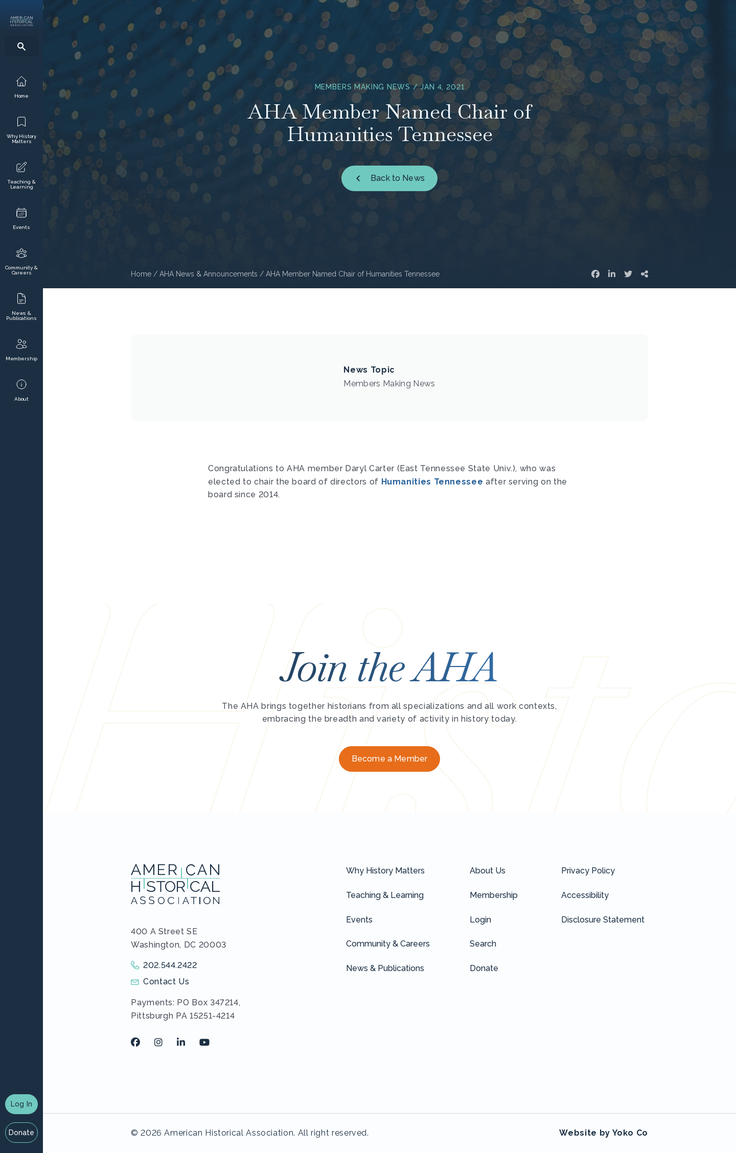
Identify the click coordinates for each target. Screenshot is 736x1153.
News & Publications (385, 968)
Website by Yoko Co (603, 1133)
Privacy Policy (588, 870)
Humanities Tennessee (432, 482)
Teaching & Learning (385, 895)
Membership (494, 895)
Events (359, 920)
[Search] (21, 46)
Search (483, 944)
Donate (22, 1132)
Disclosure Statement (603, 920)
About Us (487, 870)
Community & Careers (388, 944)
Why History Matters (385, 870)
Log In (21, 1104)
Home (141, 274)
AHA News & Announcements (208, 274)
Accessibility (585, 895)
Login (480, 920)
